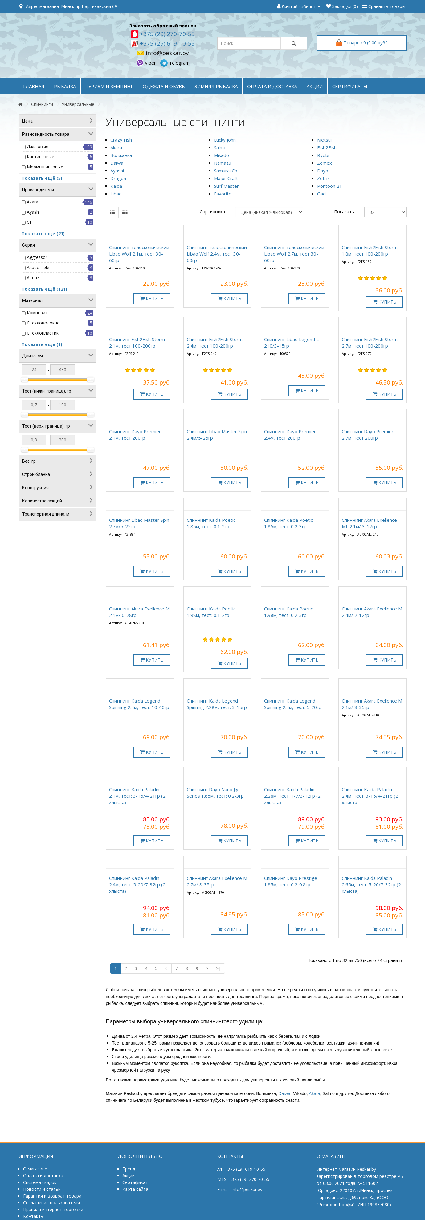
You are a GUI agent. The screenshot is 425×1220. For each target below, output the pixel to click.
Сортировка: (213, 212)
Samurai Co (225, 170)
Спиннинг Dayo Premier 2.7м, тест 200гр (368, 434)
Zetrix (323, 178)
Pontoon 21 (329, 186)
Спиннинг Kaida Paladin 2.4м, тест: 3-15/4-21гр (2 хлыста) (370, 795)
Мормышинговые (45, 167)
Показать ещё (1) (42, 344)
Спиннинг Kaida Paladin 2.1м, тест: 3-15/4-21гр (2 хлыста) (137, 795)
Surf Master (226, 186)
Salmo (220, 147)
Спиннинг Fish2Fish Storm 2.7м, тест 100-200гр (370, 342)
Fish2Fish (327, 147)
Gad (321, 194)
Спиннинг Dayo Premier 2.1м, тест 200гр (135, 434)
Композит (37, 313)
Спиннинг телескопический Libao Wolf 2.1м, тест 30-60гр (139, 253)
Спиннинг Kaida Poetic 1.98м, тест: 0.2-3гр (288, 612)
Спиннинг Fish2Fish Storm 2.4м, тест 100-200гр (215, 342)
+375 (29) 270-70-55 (166, 34)
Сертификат (135, 1182)
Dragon (118, 178)
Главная (33, 86)
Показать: (344, 212)
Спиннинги (42, 104)
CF (29, 222)
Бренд (128, 1169)
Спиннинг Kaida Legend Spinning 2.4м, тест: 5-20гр (292, 704)
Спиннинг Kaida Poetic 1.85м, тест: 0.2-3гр (288, 523)
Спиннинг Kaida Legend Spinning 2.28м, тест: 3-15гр (217, 704)
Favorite (222, 194)
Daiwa (116, 163)
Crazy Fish (121, 140)
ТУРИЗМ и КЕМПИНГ (109, 86)
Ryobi (323, 155)
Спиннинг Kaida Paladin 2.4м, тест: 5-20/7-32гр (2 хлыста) (137, 884)
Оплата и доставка (43, 1175)
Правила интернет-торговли (53, 1209)
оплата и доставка (272, 86)
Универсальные (78, 104)
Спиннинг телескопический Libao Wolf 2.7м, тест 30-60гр (294, 253)
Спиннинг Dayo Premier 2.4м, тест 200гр (290, 434)
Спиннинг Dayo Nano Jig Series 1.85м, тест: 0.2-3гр (215, 792)
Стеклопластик (43, 333)
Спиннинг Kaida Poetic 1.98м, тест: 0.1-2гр (211, 612)
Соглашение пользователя (51, 1203)
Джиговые (37, 146)
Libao (116, 194)
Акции (128, 1175)
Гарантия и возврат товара (52, 1196)
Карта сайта (135, 1189)
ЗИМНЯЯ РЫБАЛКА (216, 86)
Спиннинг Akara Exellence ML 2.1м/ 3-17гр (369, 523)
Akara (32, 202)
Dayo (322, 170)
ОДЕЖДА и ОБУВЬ (164, 86)
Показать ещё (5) (42, 178)
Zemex (324, 163)
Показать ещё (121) (44, 289)
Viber (146, 63)
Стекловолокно (43, 323)
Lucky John (225, 140)
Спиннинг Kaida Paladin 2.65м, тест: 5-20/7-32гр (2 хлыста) (371, 884)
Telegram (175, 63)
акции (315, 86)
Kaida (116, 186)
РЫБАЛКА (65, 86)
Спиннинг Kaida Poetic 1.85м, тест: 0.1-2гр (211, 523)
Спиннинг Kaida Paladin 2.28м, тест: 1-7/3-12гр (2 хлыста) (292, 795)
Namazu (222, 163)
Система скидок (39, 1182)
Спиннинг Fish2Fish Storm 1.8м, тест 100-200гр (370, 250)
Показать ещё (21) (43, 233)
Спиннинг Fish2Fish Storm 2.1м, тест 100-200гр (137, 342)
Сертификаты (349, 86)
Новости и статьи (42, 1189)
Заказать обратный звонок (162, 25)
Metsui (324, 140)
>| (218, 968)
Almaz (33, 277)
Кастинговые (40, 156)
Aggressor (37, 257)
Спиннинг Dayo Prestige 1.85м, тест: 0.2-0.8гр (290, 881)
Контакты (33, 1216)
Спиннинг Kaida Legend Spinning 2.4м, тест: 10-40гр (139, 704)
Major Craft (226, 178)
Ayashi (33, 212)
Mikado (221, 155)
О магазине (35, 1169)
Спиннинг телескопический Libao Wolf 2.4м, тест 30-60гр (217, 253)
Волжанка (121, 155)
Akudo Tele (38, 267)
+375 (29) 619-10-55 (166, 43)
